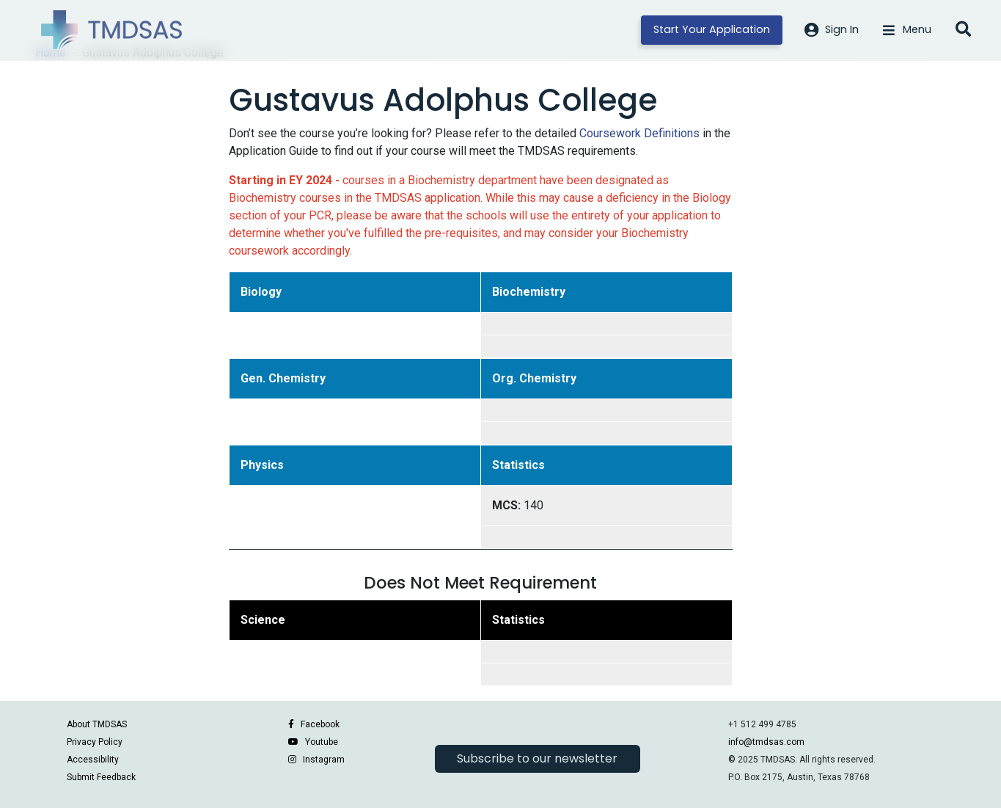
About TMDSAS (97, 724)
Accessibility (93, 759)
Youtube (321, 742)
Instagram (324, 759)
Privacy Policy (94, 742)
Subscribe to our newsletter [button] (537, 758)
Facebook (320, 724)
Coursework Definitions (639, 133)
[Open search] (963, 30)
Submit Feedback (101, 777)
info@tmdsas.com (766, 742)
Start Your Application (711, 29)
